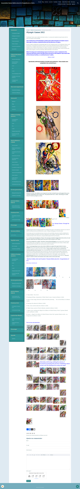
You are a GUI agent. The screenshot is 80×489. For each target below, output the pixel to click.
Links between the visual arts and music (16, 305)
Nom (27, 440)
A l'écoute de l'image (16, 227)
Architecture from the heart (16, 154)
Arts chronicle (15, 147)
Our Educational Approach (15, 161)
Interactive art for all (16, 158)
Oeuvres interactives (16, 59)
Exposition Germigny (16, 91)
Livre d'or (51, 1)
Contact (46, 1)
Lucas (13, 71)
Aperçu (51, 454)
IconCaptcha (36, 478)
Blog (43, 1)
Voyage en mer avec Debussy (16, 78)
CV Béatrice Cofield (62, 4)
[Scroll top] (77, 486)
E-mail (27, 445)
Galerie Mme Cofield (66, 1)
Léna (13, 66)
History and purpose (16, 251)
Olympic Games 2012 (16, 133)
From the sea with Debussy (16, 136)
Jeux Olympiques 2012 (16, 74)
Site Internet (29, 450)
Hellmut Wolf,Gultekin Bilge (16, 328)
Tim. (13, 69)
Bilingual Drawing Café (16, 199)
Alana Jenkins (15, 164)
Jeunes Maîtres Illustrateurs (15, 63)
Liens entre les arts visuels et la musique (16, 214)
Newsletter (68, 4)
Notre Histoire (15, 38)
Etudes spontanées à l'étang (16, 151)
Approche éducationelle (15, 177)
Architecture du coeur (16, 191)
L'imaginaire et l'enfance (15, 82)
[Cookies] (2, 486)
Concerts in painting (16, 256)
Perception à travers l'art (16, 224)
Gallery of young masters (36, 30)
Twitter (59, 1)
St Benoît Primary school (15, 332)
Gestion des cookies (40, 487)
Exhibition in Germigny (16, 202)
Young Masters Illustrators (15, 121)
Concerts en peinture (16, 46)
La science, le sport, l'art (16, 170)
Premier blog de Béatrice (16, 241)
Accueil (39, 1)
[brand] (18, 3)
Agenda (73, 4)
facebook (55, 1)
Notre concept (15, 44)
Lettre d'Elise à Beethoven (15, 184)
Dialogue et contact (16, 36)
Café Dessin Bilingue (16, 93)
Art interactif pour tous (16, 188)
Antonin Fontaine (15, 167)
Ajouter (28, 480)
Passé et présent (15, 41)
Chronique (73, 1)
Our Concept (14, 253)
